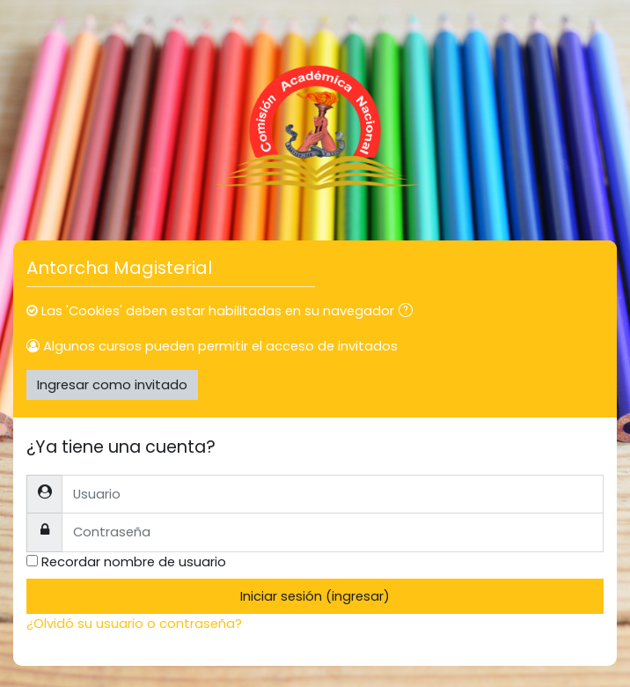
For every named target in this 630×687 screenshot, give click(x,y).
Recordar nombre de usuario (133, 561)
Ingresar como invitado (112, 384)
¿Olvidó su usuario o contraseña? (134, 623)
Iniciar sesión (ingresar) (315, 596)
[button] (409, 311)
